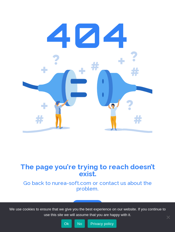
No (79, 224)
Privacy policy (102, 224)
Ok (66, 224)
